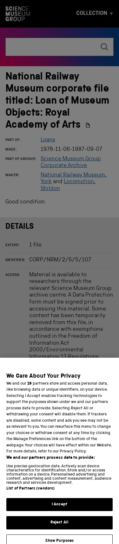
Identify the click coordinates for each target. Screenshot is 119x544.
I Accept (59, 509)
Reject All (59, 527)
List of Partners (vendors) (30, 493)
